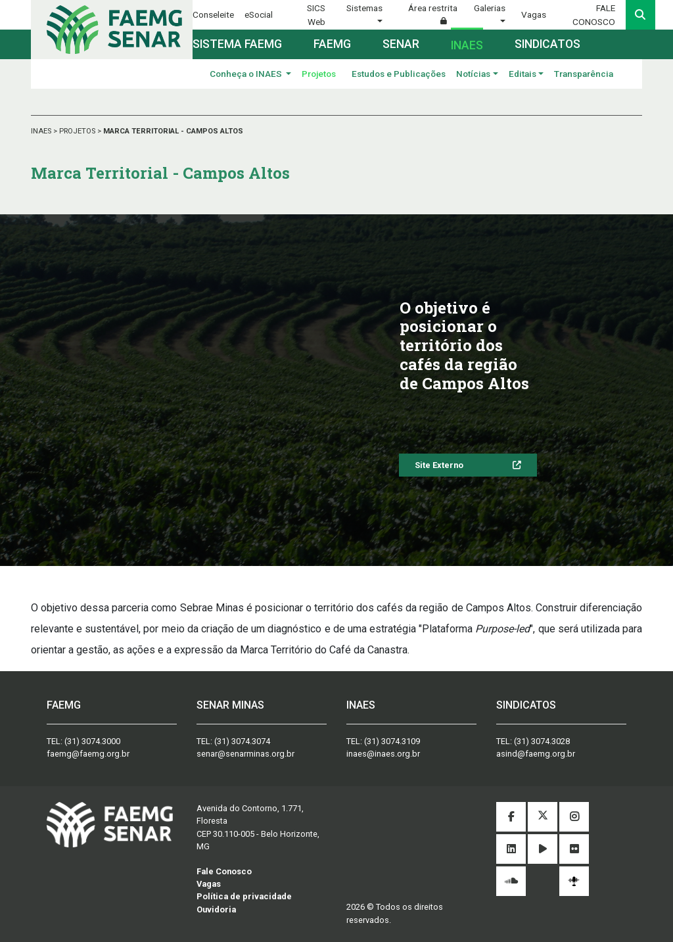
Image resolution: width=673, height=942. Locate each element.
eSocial (258, 14)
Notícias (473, 73)
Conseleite (213, 14)
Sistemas (364, 8)
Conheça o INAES (247, 73)
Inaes (467, 45)
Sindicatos (547, 44)
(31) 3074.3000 (92, 741)
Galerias (489, 8)
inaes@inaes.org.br (383, 754)
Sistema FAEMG (237, 44)
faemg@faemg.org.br (88, 754)
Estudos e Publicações (399, 73)
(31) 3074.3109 (392, 741)
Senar (401, 44)
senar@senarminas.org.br (245, 754)
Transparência (583, 73)
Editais (522, 73)
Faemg (332, 44)
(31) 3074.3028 (542, 741)
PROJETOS (78, 131)
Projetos (319, 73)
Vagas (533, 14)
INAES (42, 131)
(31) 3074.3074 (242, 741)
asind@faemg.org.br (535, 754)
